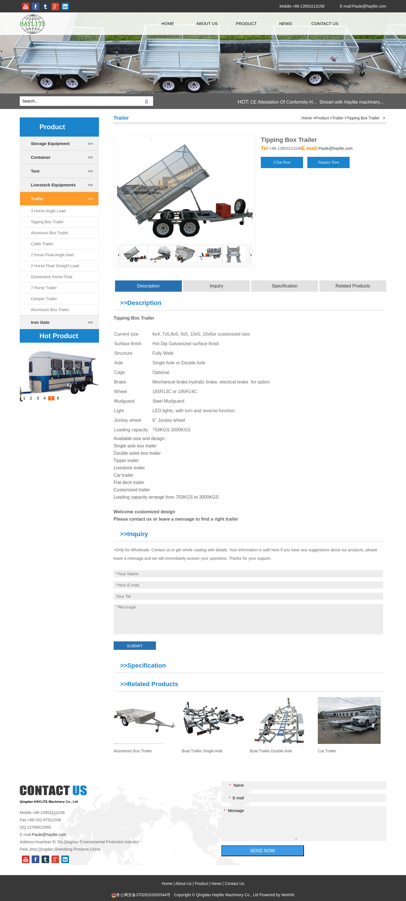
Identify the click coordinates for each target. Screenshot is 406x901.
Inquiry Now (329, 162)
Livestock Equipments (53, 184)
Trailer (37, 198)
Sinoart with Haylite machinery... (351, 102)
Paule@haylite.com (369, 6)
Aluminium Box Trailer (50, 309)
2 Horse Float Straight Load (55, 266)
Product (246, 23)
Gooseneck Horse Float (51, 277)
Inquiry (216, 286)
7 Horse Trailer (44, 288)
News (285, 23)
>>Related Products (149, 684)
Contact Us (324, 23)
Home (167, 23)
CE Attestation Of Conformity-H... (283, 102)
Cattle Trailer (42, 244)
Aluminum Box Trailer (49, 233)
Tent (35, 171)
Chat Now (283, 162)
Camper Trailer (44, 298)
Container (40, 157)
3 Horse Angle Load (48, 211)
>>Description (141, 302)
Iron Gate (40, 322)
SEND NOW (262, 850)
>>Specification (143, 665)
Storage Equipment (50, 143)
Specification (284, 286)
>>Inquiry (134, 534)
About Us (207, 23)
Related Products (353, 286)
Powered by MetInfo (277, 895)
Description (148, 286)
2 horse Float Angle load (52, 255)
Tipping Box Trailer (47, 222)
